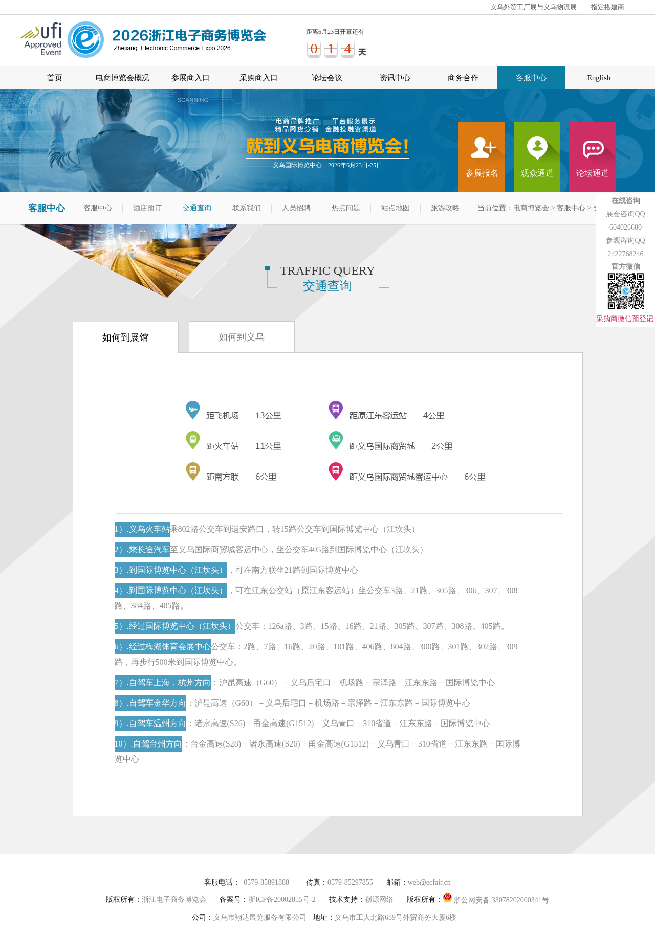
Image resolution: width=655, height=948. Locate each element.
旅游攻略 (445, 208)
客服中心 (531, 78)
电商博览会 (531, 208)
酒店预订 (147, 208)
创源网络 (379, 900)
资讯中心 (395, 78)
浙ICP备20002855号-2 (281, 900)
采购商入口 (258, 78)
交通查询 (197, 208)
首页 (54, 78)
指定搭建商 (607, 7)
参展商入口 (190, 78)
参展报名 (482, 173)
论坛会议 (327, 78)
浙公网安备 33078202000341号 (496, 898)
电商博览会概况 (122, 78)
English (599, 78)
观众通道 (537, 173)
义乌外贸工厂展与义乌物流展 (533, 7)
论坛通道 (592, 173)
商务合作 (463, 78)
